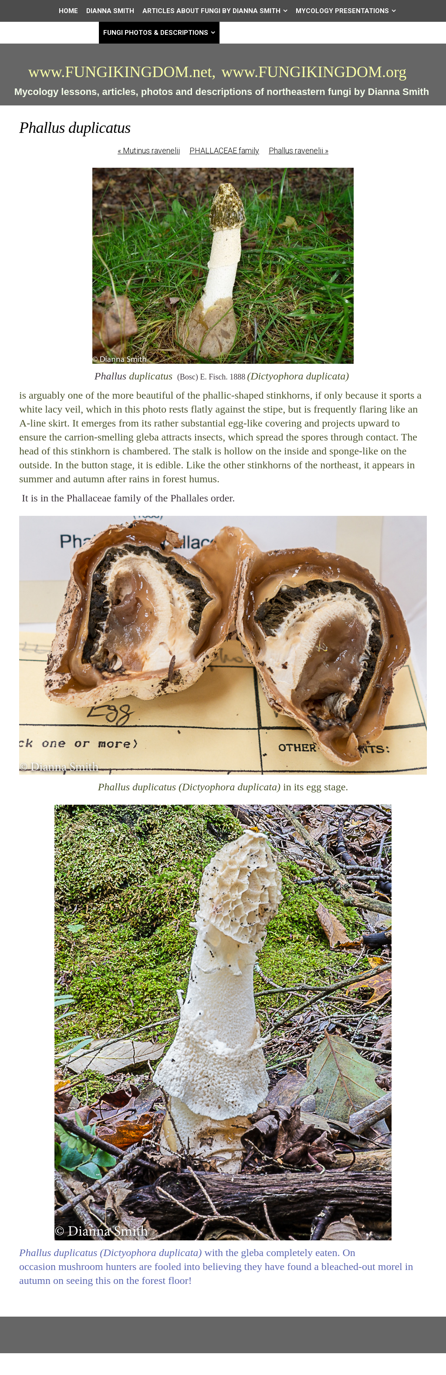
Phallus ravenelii (298, 150)
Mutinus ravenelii (149, 150)
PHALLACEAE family (224, 150)
